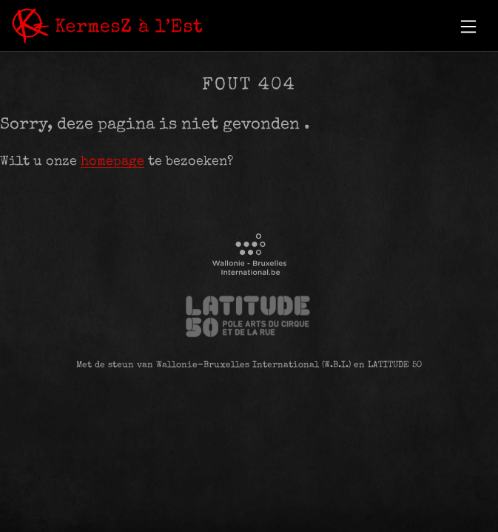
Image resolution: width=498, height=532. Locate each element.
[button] (468, 26)
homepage (112, 161)
